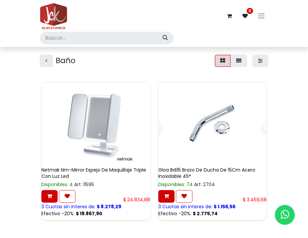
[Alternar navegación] (261, 16)
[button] (49, 196)
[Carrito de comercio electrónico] (229, 15)
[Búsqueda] (165, 38)
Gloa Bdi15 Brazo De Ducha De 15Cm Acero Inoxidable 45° (206, 173)
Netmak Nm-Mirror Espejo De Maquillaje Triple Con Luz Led (93, 173)
